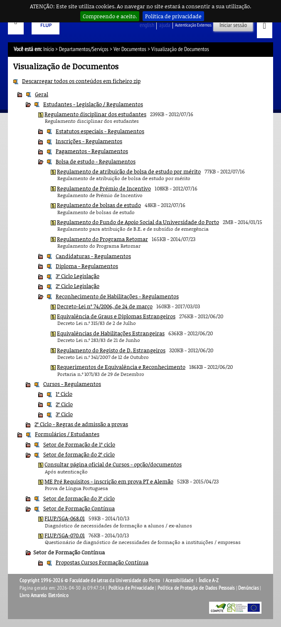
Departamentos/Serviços (83, 49)
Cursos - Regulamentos (72, 384)
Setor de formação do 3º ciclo (79, 498)
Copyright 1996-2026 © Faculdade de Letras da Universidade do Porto (90, 580)
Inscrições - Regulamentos (89, 141)
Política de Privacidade (131, 588)
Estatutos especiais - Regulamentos (100, 131)
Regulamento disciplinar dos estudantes (95, 114)
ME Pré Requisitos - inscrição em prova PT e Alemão (108, 481)
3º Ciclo (64, 414)
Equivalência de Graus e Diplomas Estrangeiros (116, 316)
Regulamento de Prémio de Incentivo (104, 188)
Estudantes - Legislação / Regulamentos (93, 104)
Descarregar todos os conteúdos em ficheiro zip (81, 81)
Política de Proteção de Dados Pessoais (196, 588)
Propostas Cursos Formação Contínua (102, 562)
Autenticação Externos (193, 25)
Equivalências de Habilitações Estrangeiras (111, 333)
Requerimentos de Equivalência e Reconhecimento (121, 367)
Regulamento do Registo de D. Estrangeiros (111, 350)
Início (48, 49)
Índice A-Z (209, 580)
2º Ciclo (64, 404)
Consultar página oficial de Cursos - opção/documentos (113, 464)
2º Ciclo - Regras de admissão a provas (81, 424)
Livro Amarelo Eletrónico (44, 595)
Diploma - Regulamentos (87, 266)
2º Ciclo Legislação (77, 286)
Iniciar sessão (233, 25)
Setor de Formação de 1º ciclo (79, 444)
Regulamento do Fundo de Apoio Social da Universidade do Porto (138, 222)
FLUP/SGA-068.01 (64, 518)
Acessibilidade (179, 580)
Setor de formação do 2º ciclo (79, 454)
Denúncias (248, 588)
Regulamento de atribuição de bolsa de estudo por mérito (129, 171)
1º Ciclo (64, 394)
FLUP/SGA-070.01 (64, 535)
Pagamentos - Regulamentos (92, 151)
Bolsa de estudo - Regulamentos (96, 161)
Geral (41, 94)
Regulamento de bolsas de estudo (99, 205)
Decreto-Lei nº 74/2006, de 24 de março (105, 306)
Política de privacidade (173, 16)
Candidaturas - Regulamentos (93, 256)
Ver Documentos (129, 49)
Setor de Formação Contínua (79, 508)
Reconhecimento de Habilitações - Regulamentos (117, 296)
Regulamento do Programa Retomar (102, 239)
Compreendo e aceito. (110, 16)
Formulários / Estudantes (67, 434)
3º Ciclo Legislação (77, 276)
